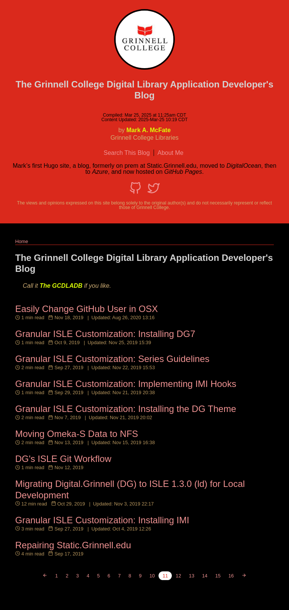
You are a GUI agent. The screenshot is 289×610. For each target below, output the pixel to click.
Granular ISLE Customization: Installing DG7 (105, 334)
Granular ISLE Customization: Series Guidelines (112, 359)
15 (217, 576)
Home (21, 241)
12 (178, 576)
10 (152, 576)
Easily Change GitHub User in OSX (86, 309)
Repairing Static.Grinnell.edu (73, 545)
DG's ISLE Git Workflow (63, 459)
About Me (170, 153)
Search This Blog (127, 153)
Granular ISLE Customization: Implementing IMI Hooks (125, 384)
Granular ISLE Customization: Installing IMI (102, 520)
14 (204, 576)
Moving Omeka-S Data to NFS (76, 434)
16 (231, 576)
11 (165, 576)
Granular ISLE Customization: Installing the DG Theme (125, 409)
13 (191, 576)
